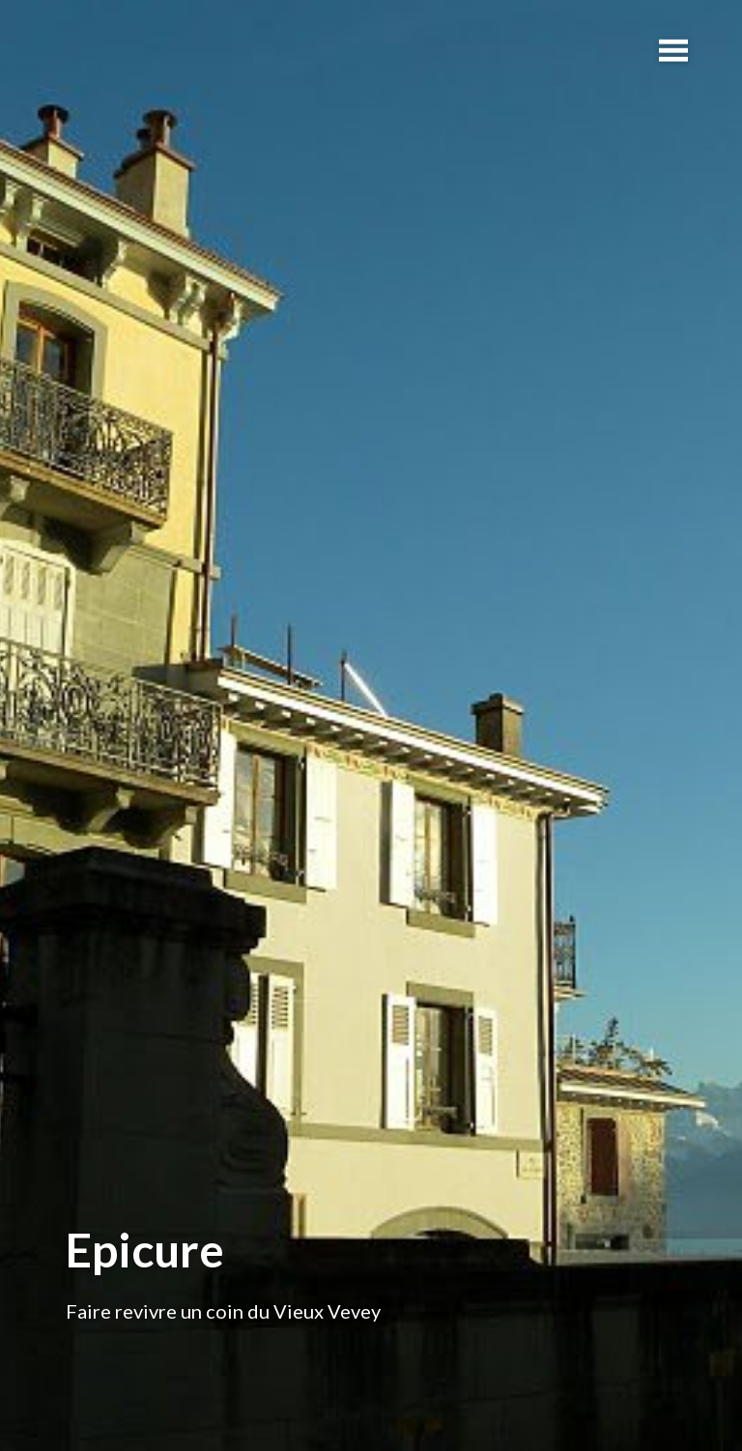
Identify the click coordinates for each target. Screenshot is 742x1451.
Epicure (145, 1249)
